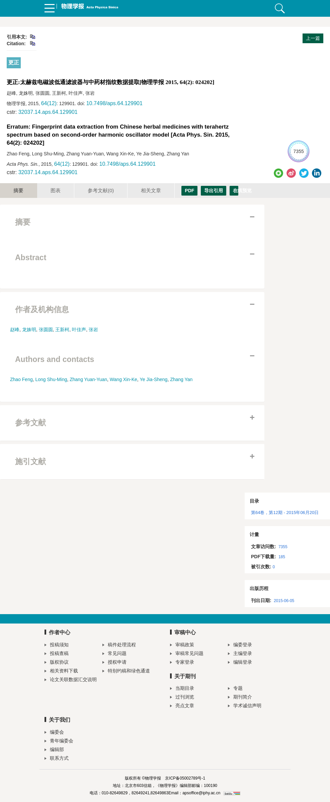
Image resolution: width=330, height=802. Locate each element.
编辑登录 (240, 662)
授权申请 (114, 662)
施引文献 (30, 461)
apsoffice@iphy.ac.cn (201, 793)
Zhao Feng (21, 379)
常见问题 (114, 654)
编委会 (54, 732)
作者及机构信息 (42, 309)
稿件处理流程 (119, 645)
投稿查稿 (57, 654)
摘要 (18, 190)
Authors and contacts (54, 359)
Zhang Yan (181, 379)
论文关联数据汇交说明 (71, 680)
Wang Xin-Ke (123, 379)
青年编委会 (59, 741)
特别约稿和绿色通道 (126, 671)
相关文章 (151, 190)
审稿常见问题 (186, 654)
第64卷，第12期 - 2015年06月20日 (285, 512)
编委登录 (240, 645)
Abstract (30, 257)
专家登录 (182, 662)
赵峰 (14, 329)
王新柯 (62, 329)
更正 (13, 62)
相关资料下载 (61, 671)
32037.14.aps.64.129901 (48, 112)
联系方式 (57, 758)
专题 (235, 688)
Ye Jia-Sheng (154, 379)
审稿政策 (182, 645)
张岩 (93, 329)
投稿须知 (57, 645)
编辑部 (54, 750)
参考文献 (101, 190)
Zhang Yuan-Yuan (88, 379)
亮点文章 (182, 706)
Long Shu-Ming (51, 379)
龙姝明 (29, 329)
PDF (189, 190)
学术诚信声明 (244, 706)
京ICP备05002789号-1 (185, 778)
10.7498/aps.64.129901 (114, 103)
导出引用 (213, 190)
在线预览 (235, 190)
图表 (56, 190)
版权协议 (57, 662)
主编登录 (240, 654)
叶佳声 (79, 329)
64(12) (49, 103)
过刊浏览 (182, 697)
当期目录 (182, 688)
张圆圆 (46, 329)
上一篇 (313, 38)
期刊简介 (240, 697)
